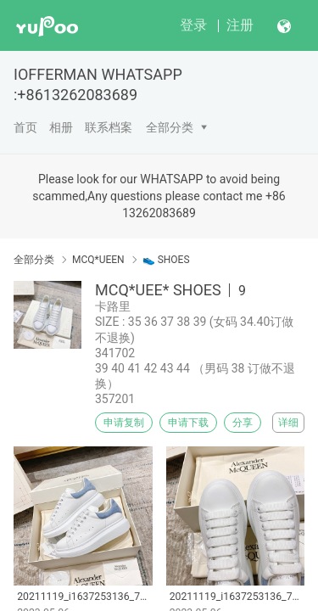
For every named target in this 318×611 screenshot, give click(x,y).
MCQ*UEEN (98, 260)
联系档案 (108, 127)
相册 (61, 127)
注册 (240, 25)
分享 (242, 423)
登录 (193, 25)
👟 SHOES (166, 260)
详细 (288, 423)
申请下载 (188, 423)
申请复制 (123, 423)
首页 (25, 127)
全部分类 (169, 127)
